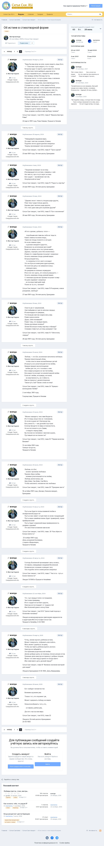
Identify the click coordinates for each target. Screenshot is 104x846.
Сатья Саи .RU (8, 14)
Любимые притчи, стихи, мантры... (16, 791)
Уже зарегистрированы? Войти (75, 6)
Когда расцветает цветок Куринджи (17, 814)
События (31, 14)
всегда (78, 40)
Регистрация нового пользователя (22, 766)
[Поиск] (77, 14)
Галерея (40, 14)
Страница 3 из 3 (30, 51)
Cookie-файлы (64, 843)
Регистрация (95, 6)
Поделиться (10, 43)
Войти (48, 764)
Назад (9, 51)
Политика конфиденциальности (45, 843)
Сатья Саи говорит (32, 39)
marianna (96, 40)
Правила (50, 14)
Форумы (21, 15)
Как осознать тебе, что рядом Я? (15, 803)
